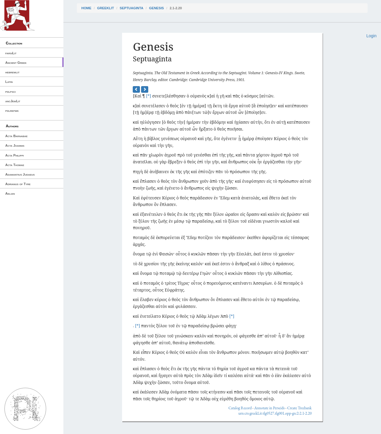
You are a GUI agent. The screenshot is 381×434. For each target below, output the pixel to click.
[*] (148, 96)
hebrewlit (12, 72)
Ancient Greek (16, 62)
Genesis (156, 8)
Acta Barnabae (16, 136)
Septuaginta (131, 8)
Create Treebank (299, 407)
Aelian (10, 193)
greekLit (105, 8)
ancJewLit (12, 101)
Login (371, 35)
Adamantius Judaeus (20, 174)
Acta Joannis (14, 145)
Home (86, 8)
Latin (9, 81)
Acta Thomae (14, 165)
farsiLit (10, 53)
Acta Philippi (14, 155)
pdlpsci (10, 91)
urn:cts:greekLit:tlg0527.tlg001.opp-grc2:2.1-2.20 (275, 413)
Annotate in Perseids (269, 407)
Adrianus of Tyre (18, 184)
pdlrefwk (12, 110)
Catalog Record (240, 407)
